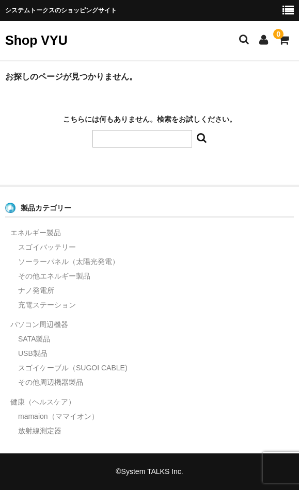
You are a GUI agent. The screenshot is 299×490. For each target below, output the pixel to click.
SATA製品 (34, 339)
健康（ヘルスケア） (42, 402)
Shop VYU (36, 40)
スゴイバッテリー (47, 247)
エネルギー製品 (35, 232)
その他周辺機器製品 (50, 382)
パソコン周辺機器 (39, 324)
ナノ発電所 (36, 290)
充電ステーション (47, 305)
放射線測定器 (39, 431)
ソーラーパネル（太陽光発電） (68, 261)
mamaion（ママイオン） (58, 416)
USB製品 (33, 353)
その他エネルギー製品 (54, 276)
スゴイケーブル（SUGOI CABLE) (73, 368)
